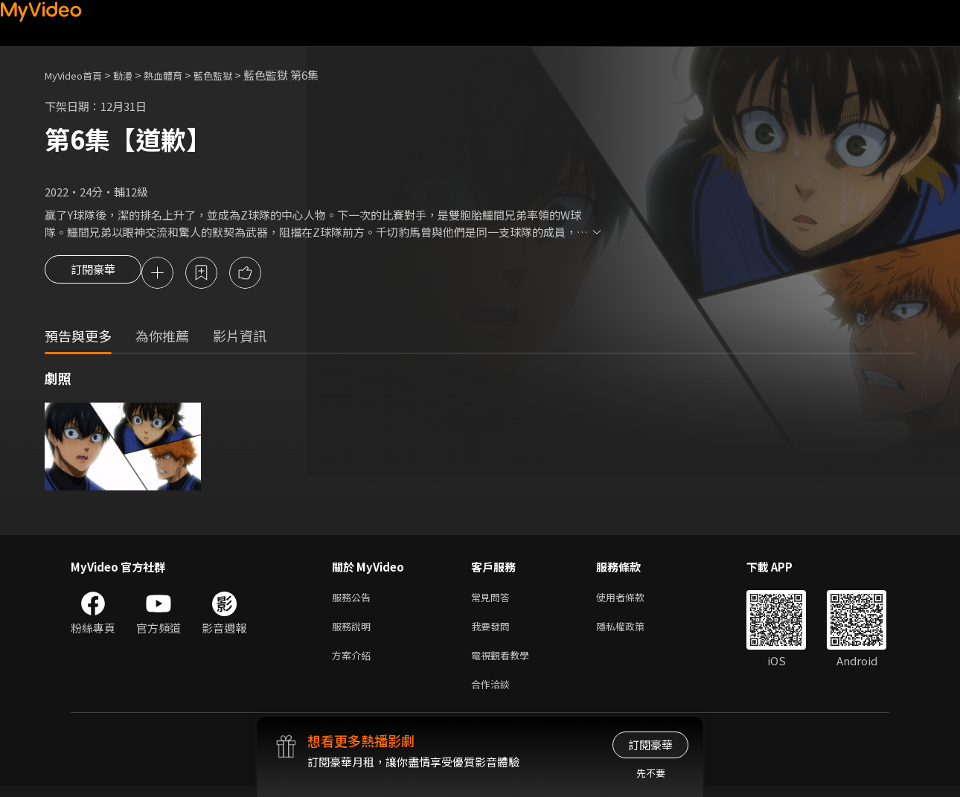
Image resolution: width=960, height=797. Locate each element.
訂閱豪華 (93, 274)
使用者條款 (633, 600)
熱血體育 (179, 75)
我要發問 (493, 631)
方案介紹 (354, 662)
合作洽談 (493, 694)
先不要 (650, 773)
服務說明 (354, 631)
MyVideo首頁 (78, 75)
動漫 (135, 75)
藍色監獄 (235, 75)
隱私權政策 (633, 631)
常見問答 (493, 600)
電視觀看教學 (504, 662)
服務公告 (354, 600)
